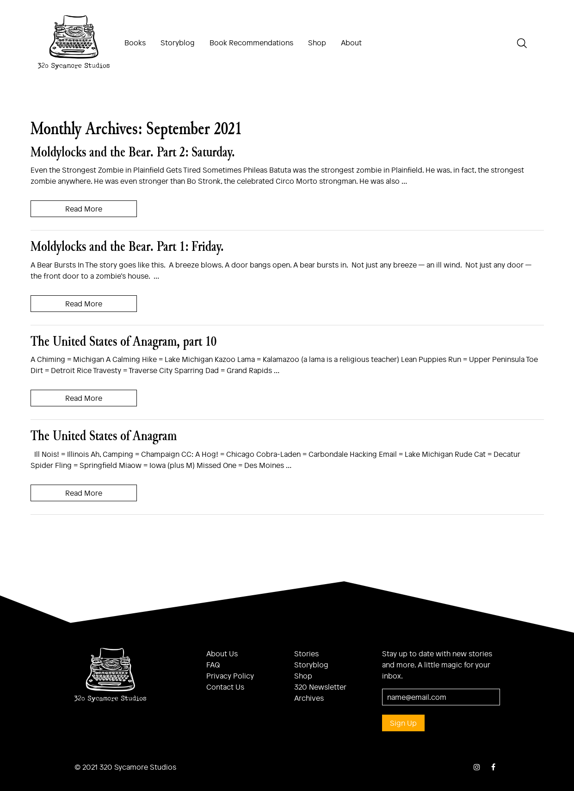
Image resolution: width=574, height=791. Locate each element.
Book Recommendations (251, 42)
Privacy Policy (230, 675)
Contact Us (225, 686)
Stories (306, 653)
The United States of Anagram (104, 435)
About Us (222, 653)
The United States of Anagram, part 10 (123, 341)
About (351, 42)
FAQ (213, 664)
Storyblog (177, 42)
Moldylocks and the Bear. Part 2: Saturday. (133, 151)
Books (135, 42)
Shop (317, 42)
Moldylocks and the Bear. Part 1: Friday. (127, 246)
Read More (83, 208)
